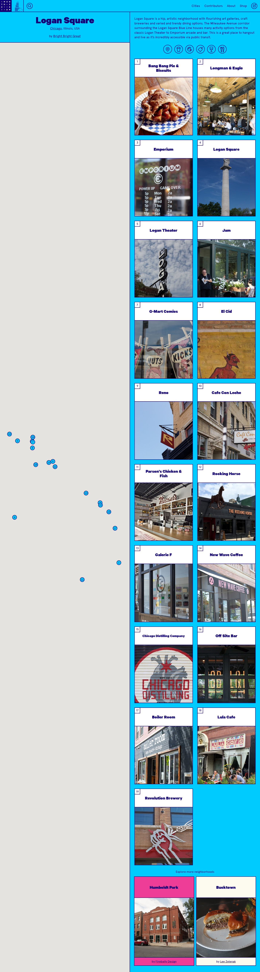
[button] (91, 534)
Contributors (213, 6)
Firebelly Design (166, 961)
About (231, 6)
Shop (243, 6)
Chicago (56, 28)
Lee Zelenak (228, 961)
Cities (196, 6)
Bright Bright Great (67, 36)
